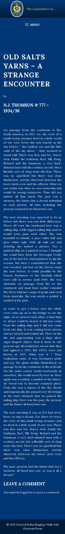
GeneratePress (32, 528)
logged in (26, 492)
